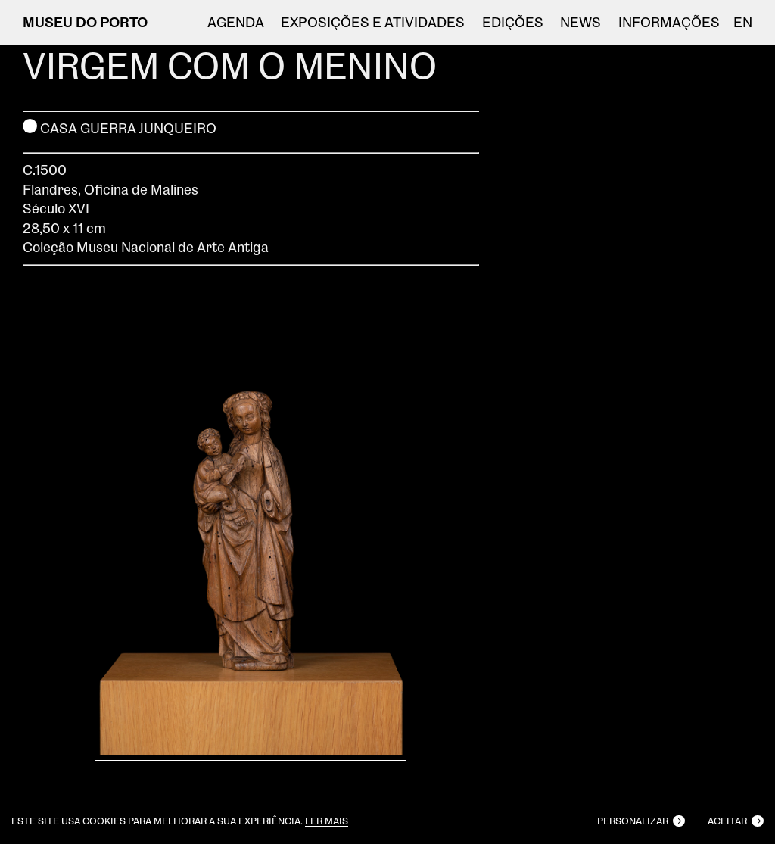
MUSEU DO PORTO (85, 22)
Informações (669, 22)
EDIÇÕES (512, 22)
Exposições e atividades (373, 22)
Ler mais (326, 821)
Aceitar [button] (727, 820)
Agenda (235, 22)
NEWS (580, 22)
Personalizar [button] (632, 820)
